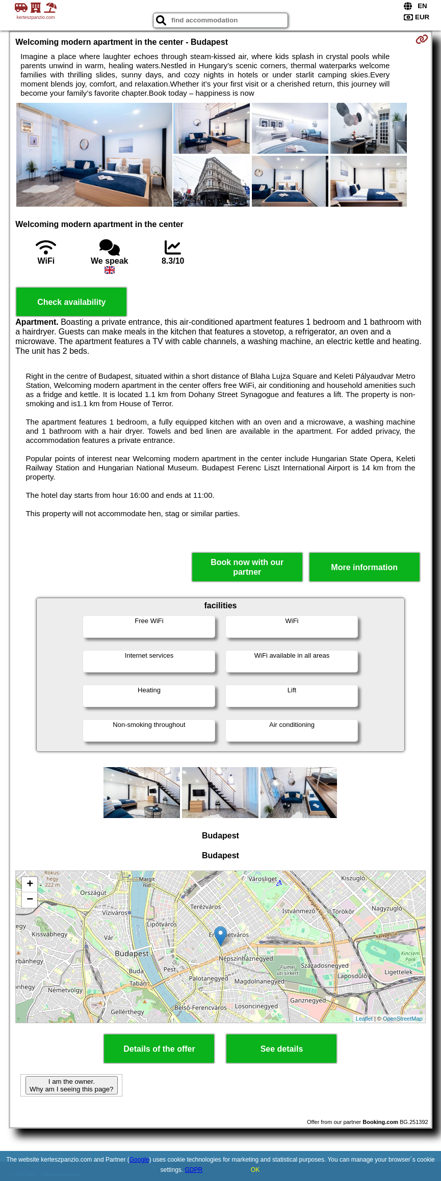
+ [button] (30, 884)
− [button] (30, 900)
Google (139, 1159)
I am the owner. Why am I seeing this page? (71, 1085)
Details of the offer (159, 1049)
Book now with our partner (247, 567)
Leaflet (364, 1019)
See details (282, 1049)
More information (364, 567)
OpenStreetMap (403, 1019)
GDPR (194, 1169)
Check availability (71, 302)
